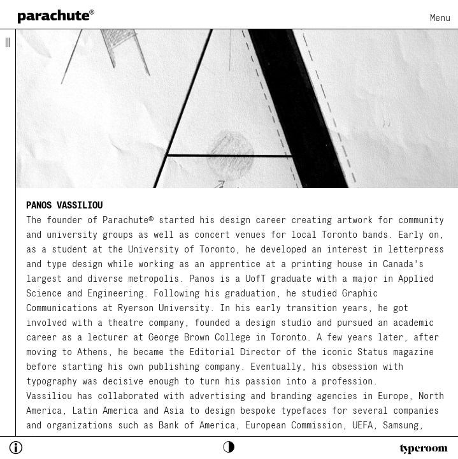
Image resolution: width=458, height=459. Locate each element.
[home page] (56, 16)
